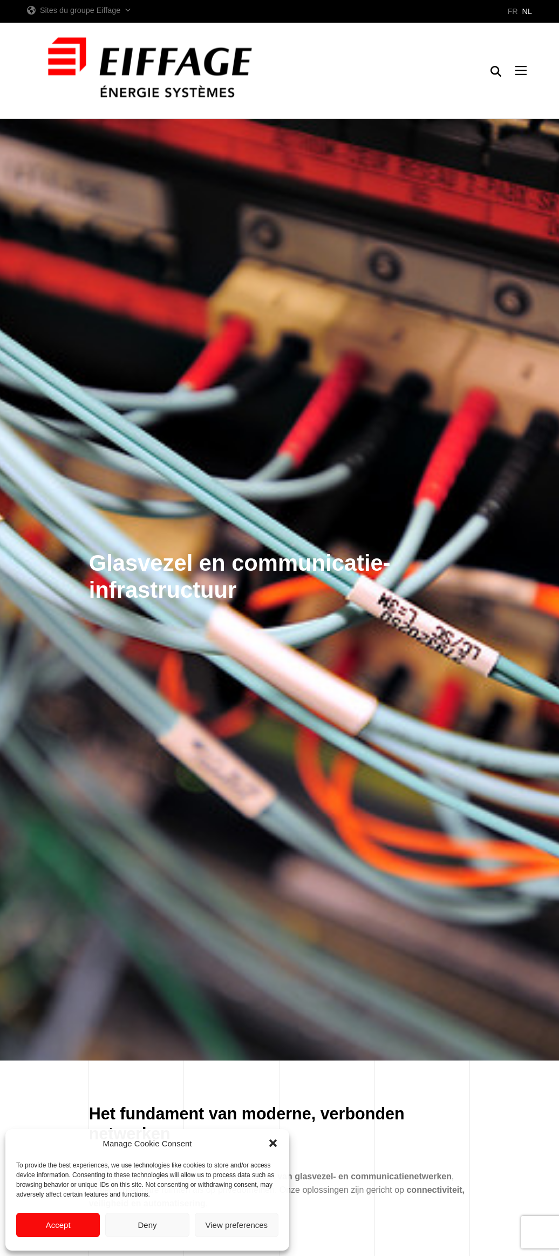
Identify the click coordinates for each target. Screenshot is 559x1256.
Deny (147, 1225)
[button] (273, 1143)
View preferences (237, 1225)
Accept (58, 1225)
